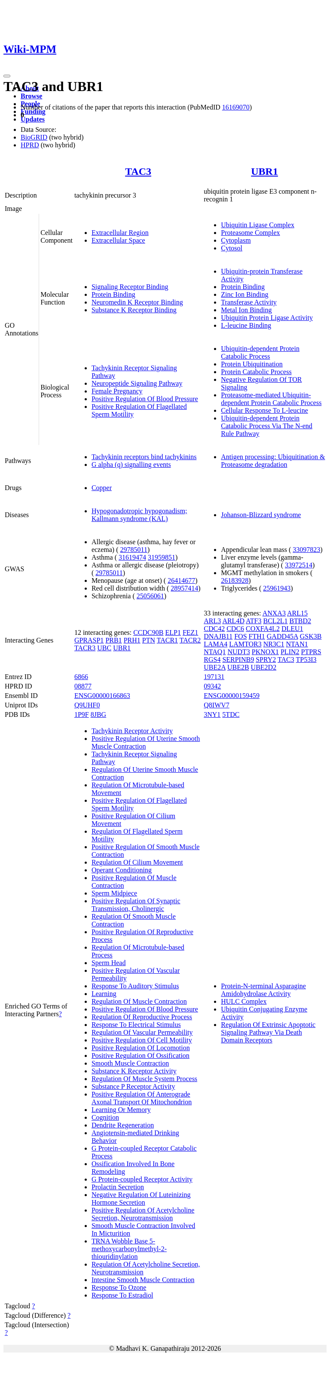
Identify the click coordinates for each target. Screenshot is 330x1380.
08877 (83, 686)
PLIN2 (290, 651)
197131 (214, 676)
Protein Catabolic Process (256, 371)
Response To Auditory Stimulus (135, 986)
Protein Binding (113, 294)
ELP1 (172, 632)
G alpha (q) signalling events (131, 464)
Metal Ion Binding (246, 310)
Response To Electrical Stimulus (136, 1024)
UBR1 (264, 171)
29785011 (133, 549)
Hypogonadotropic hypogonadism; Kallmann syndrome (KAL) (139, 514)
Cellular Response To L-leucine (264, 410)
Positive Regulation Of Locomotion (141, 1047)
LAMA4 (215, 644)
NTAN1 (297, 644)
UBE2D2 (264, 667)
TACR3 (84, 648)
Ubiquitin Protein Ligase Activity (267, 317)
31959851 (161, 557)
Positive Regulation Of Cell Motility (142, 1040)
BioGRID (34, 137)
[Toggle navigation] (6, 76)
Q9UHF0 (87, 705)
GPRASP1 (89, 640)
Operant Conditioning (122, 870)
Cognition (105, 1117)
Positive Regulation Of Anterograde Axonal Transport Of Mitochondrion (142, 1098)
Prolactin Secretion (118, 1187)
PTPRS (311, 651)
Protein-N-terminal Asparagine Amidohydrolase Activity (263, 989)
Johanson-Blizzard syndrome (261, 514)
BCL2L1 (275, 621)
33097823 (306, 549)
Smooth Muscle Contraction (130, 1063)
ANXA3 (274, 613)
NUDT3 (238, 651)
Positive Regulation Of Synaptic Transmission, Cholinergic (136, 904)
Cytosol (231, 248)
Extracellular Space (118, 240)
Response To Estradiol (122, 1295)
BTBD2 (300, 621)
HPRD (30, 145)
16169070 (236, 107)
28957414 (184, 588)
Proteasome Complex (250, 232)
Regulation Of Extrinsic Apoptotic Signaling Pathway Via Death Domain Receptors (268, 1032)
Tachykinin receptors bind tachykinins (144, 456)
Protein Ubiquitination (252, 364)
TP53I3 (306, 659)
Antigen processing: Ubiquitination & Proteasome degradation (273, 460)
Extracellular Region (120, 232)
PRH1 (132, 640)
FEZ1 (190, 632)
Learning (104, 993)
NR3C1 (273, 644)
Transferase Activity (249, 302)
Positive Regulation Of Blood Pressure (145, 398)
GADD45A (282, 636)
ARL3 (212, 621)
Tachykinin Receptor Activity (132, 730)
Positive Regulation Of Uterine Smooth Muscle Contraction (146, 742)
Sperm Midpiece (114, 893)
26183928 (234, 580)
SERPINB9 (238, 659)
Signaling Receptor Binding (130, 286)
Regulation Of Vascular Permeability (142, 1032)
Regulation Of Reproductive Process (142, 1017)
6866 (81, 676)
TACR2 (190, 640)
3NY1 (212, 714)
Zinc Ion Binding (244, 294)
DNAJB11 (218, 636)
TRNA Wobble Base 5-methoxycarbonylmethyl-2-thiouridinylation (129, 1248)
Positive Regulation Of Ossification (140, 1055)
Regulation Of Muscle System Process (144, 1078)
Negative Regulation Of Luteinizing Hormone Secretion (141, 1198)
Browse (31, 96)
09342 (212, 686)
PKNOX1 (265, 651)
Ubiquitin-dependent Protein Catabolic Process (260, 352)
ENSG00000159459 (232, 695)
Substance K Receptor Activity (134, 1071)
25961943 (276, 588)
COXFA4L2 (263, 628)
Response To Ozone (119, 1287)
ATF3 (253, 621)
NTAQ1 (215, 651)
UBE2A (215, 667)
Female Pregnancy (117, 391)
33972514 (298, 565)
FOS (240, 636)
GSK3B (311, 636)
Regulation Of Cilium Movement (137, 862)
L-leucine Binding (246, 325)
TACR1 (167, 640)
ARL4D (233, 621)
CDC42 (214, 628)
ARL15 (297, 613)
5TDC (230, 714)
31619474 (132, 557)
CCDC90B (148, 632)
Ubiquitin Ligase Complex (257, 224)
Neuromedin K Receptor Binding (137, 302)
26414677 (181, 580)
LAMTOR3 (245, 644)
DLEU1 (292, 628)
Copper (102, 487)
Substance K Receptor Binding (134, 310)
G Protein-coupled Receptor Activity (142, 1179)
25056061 (150, 596)
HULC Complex (243, 1001)
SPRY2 (266, 659)
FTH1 (257, 636)
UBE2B (238, 667)
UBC (104, 648)
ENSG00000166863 (102, 695)
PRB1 (113, 640)
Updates (33, 119)
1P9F (81, 714)
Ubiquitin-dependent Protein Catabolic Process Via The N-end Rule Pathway (266, 425)
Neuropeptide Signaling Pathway (137, 383)
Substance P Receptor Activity (133, 1086)
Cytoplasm (236, 240)
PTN (148, 640)
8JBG (98, 714)
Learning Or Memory (121, 1109)
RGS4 (212, 659)
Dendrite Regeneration (123, 1125)
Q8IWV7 (216, 705)
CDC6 (235, 628)
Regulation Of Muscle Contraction (139, 1001)
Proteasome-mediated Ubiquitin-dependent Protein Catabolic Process (271, 398)
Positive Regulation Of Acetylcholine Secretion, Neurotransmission (143, 1214)
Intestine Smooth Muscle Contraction (143, 1279)
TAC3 (138, 171)
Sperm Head (109, 962)
